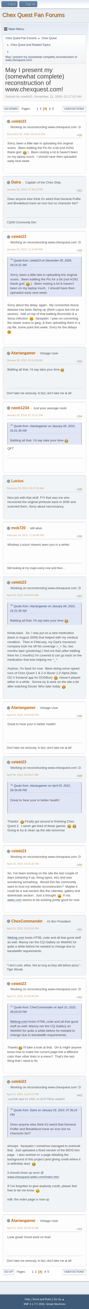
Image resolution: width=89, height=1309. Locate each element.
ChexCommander (26, 921)
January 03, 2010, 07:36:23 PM (24, 189)
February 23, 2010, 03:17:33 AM (25, 488)
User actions (74, 108)
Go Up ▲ (59, 1299)
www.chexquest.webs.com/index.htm (33, 1177)
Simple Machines (56, 1304)
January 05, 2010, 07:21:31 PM (24, 415)
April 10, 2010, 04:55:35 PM (23, 863)
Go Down (11, 108)
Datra (16, 182)
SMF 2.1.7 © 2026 (33, 1304)
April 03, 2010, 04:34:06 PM (23, 714)
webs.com (14, 900)
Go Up (8, 1271)
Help (27, 1299)
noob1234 (20, 408)
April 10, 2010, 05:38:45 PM (23, 996)
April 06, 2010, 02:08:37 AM (22, 774)
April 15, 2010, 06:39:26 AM (22, 1227)
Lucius (17, 481)
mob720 (18, 528)
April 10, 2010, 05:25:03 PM (23, 928)
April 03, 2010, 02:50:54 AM (22, 595)
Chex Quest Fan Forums (33, 15)
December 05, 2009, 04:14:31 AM (26, 134)
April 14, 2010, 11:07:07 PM (23, 1094)
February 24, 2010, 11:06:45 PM (25, 535)
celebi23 (18, 121)
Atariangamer (23, 353)
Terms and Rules (42, 1299)
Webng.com (15, 937)
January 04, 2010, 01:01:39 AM (24, 360)
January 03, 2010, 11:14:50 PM (24, 249)
